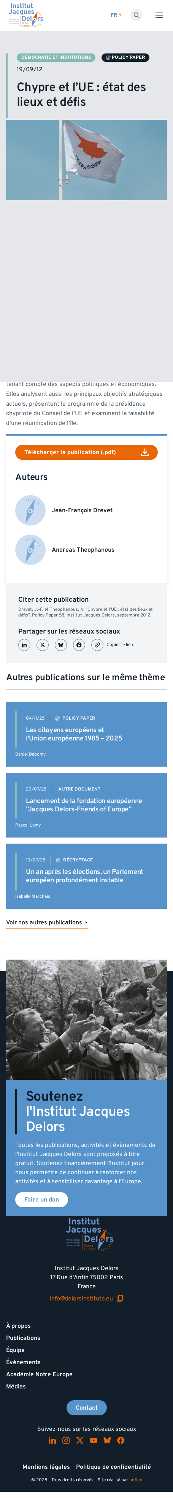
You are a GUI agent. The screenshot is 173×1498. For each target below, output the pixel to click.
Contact (87, 1408)
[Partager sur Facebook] (79, 645)
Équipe (15, 1350)
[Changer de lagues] (116, 15)
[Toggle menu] (159, 15)
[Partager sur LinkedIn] (24, 645)
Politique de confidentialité (113, 1467)
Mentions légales (46, 1467)
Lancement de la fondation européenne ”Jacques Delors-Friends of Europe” (84, 805)
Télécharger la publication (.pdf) (86, 452)
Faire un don (41, 1199)
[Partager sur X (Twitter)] (43, 645)
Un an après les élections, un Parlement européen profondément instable (84, 876)
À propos (18, 1326)
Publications (23, 1338)
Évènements (23, 1362)
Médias (16, 1386)
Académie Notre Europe (39, 1374)
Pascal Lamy (28, 825)
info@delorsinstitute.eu (87, 1298)
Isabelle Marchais (32, 896)
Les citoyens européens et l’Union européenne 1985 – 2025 (74, 734)
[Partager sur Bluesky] (61, 645)
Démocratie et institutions (56, 57)
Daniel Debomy (30, 754)
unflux (135, 1480)
